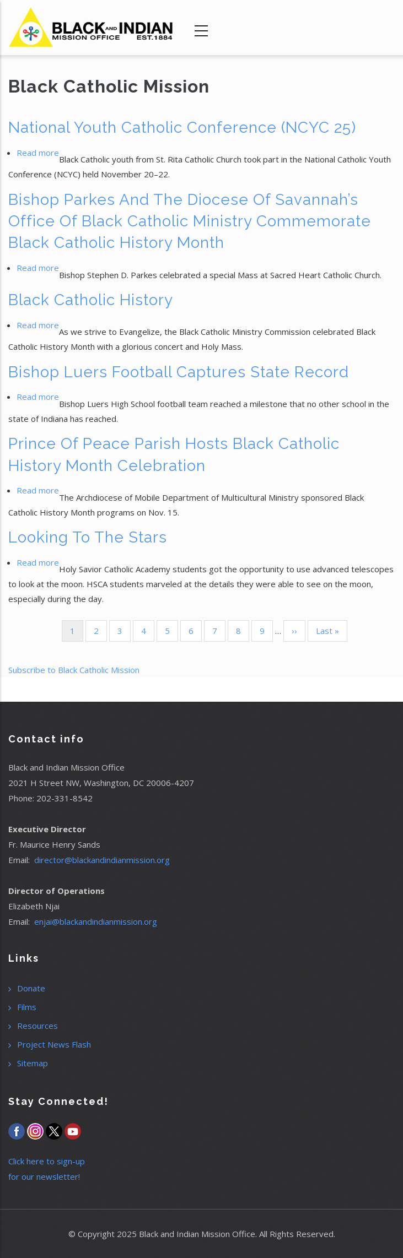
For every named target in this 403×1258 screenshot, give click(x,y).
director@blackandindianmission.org (102, 859)
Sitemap (32, 1063)
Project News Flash (54, 1044)
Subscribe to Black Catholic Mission (73, 669)
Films (26, 1006)
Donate (31, 988)
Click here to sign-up (46, 1161)
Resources (37, 1025)
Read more (38, 152)
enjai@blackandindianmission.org (95, 921)
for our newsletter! (44, 1176)
